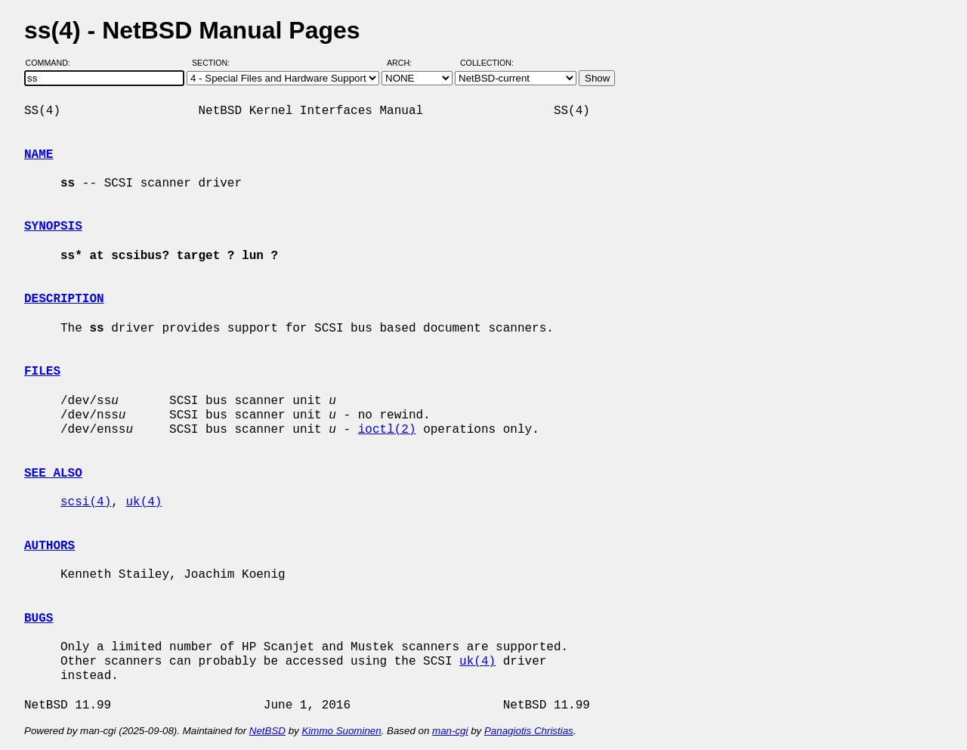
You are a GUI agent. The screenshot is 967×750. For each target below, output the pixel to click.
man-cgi (450, 730)
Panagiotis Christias (528, 730)
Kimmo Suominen (341, 730)
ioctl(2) (387, 429)
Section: (214, 62)
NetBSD (267, 730)
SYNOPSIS (53, 226)
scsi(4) (85, 502)
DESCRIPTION (64, 299)
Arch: (406, 62)
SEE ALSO (53, 473)
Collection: (487, 62)
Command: (52, 62)
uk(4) (143, 502)
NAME (38, 155)
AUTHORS (49, 546)
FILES (42, 371)
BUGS (38, 618)
